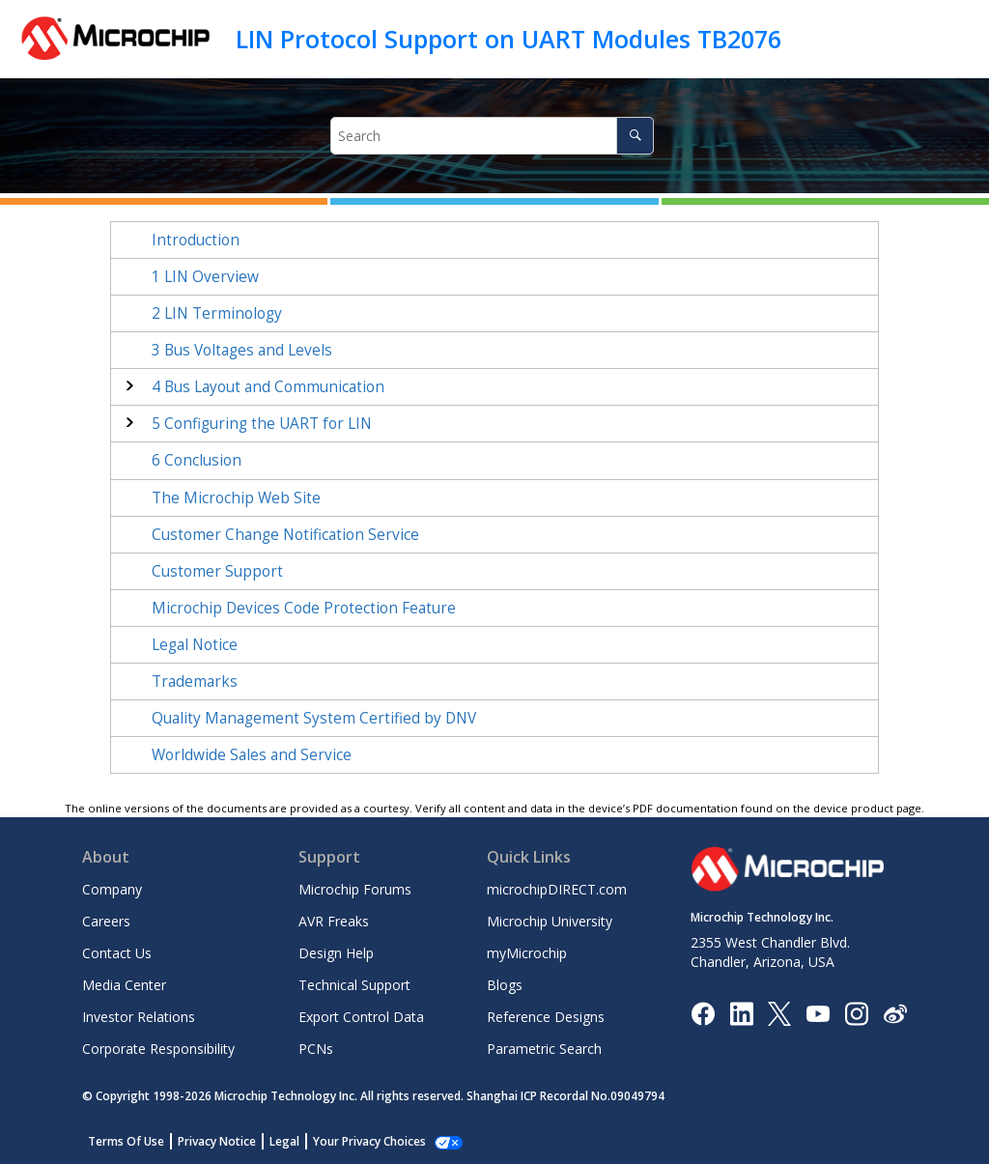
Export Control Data (361, 1017)
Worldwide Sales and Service (252, 755)
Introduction (196, 240)
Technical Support (354, 985)
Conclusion (196, 460)
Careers (106, 921)
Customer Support (217, 571)
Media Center (124, 985)
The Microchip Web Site (236, 498)
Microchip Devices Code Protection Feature (304, 608)
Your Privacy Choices (369, 1141)
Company (112, 889)
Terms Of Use (126, 1141)
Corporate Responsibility (158, 1048)
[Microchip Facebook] (703, 1012)
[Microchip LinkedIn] (741, 1012)
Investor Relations (138, 1017)
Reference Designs (546, 1017)
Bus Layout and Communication (268, 387)
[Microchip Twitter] (779, 1012)
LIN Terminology (217, 313)
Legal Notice (195, 645)
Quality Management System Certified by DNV (314, 718)
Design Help (336, 953)
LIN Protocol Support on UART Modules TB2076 (508, 38)
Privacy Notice (217, 1141)
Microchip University (549, 921)
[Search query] (492, 136)
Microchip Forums (354, 889)
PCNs (315, 1048)
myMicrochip (527, 953)
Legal (284, 1141)
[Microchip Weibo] (895, 1013)
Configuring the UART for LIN (262, 423)
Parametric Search (544, 1048)
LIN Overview (205, 277)
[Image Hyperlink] (817, 1013)
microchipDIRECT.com (557, 889)
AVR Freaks (333, 921)
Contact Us (117, 953)
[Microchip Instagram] (856, 1012)
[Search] (635, 136)
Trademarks (195, 681)
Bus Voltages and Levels (242, 350)
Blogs (505, 985)
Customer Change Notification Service (285, 535)
